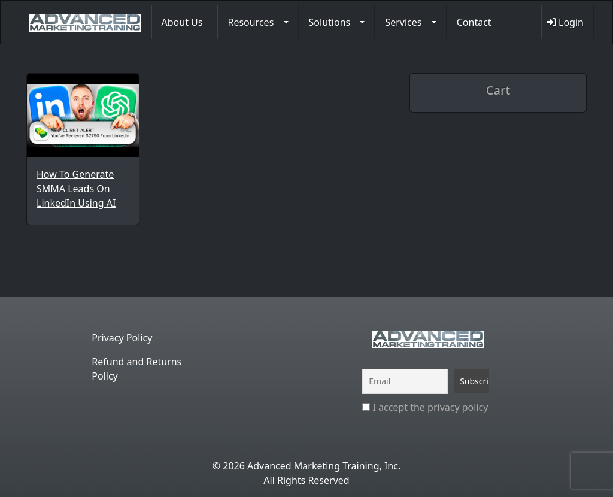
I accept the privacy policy (425, 407)
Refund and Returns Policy (136, 369)
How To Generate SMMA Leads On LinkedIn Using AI (76, 189)
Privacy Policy (122, 337)
